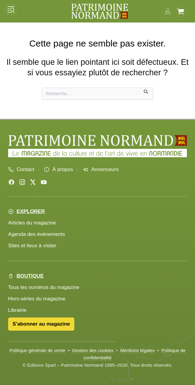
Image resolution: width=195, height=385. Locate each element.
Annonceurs (105, 169)
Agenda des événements (36, 234)
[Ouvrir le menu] (11, 10)
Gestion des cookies (92, 350)
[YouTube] (43, 182)
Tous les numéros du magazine (43, 287)
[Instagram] (22, 182)
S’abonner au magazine (41, 324)
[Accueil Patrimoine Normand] (97, 140)
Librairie (17, 310)
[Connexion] (167, 11)
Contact (25, 169)
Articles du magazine (32, 223)
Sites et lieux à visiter (32, 245)
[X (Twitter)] (32, 182)
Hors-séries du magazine (36, 299)
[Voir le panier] (180, 11)
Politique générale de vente (37, 350)
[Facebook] (11, 182)
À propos (62, 169)
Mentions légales (137, 350)
